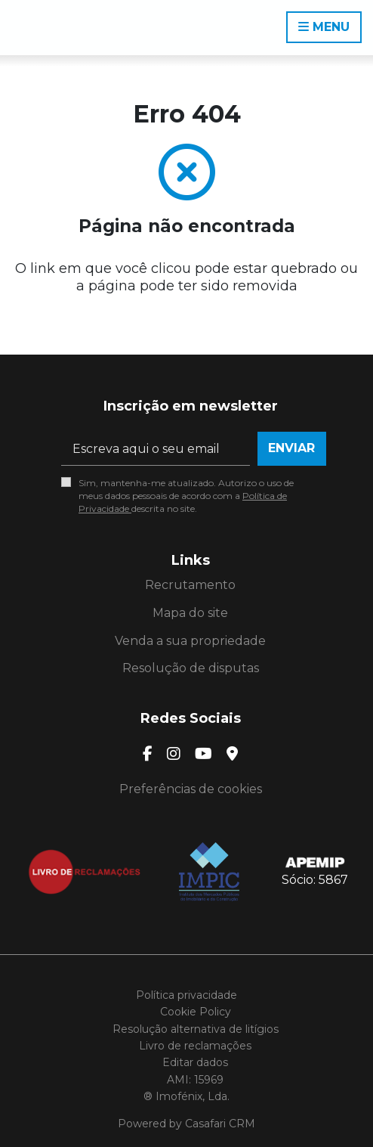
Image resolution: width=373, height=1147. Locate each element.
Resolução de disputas (190, 668)
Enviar (291, 448)
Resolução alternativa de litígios (196, 1029)
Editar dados (195, 1062)
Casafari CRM (220, 1123)
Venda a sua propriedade (190, 641)
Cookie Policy (195, 1011)
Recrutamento (190, 585)
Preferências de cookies (190, 789)
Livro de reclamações (195, 1045)
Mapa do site (190, 613)
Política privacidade (186, 995)
